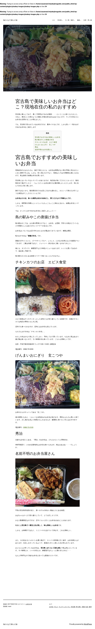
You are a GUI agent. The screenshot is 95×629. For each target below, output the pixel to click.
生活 (86, 607)
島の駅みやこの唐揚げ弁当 (44, 140)
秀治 (36, 147)
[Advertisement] (32, 571)
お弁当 (28, 604)
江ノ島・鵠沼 (69, 20)
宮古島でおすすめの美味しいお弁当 (47, 137)
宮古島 (59, 20)
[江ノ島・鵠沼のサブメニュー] (74, 20)
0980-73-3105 (28, 427)
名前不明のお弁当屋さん (43, 150)
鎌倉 (78, 20)
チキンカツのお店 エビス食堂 (46, 142)
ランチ (61, 607)
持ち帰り (78, 607)
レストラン (66, 607)
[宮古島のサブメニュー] (62, 20)
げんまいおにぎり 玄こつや (45, 145)
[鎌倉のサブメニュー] (80, 20)
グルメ (56, 607)
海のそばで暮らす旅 (10, 20)
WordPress (88, 624)
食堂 (90, 607)
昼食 (83, 607)
